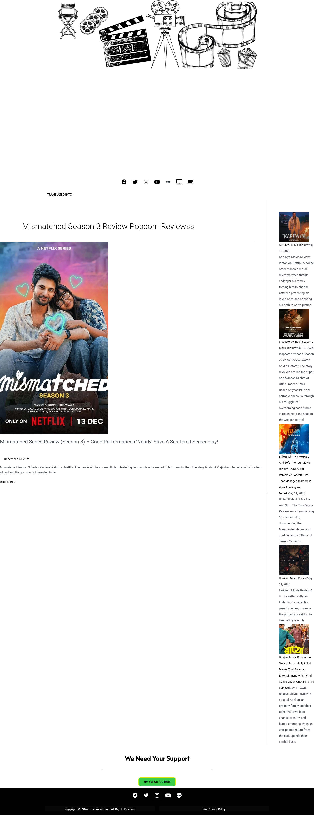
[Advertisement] (157, 128)
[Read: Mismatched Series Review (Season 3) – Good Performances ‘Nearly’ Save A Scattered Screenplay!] (54, 338)
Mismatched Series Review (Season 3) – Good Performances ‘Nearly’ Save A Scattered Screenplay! (114, 442)
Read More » (8, 481)
